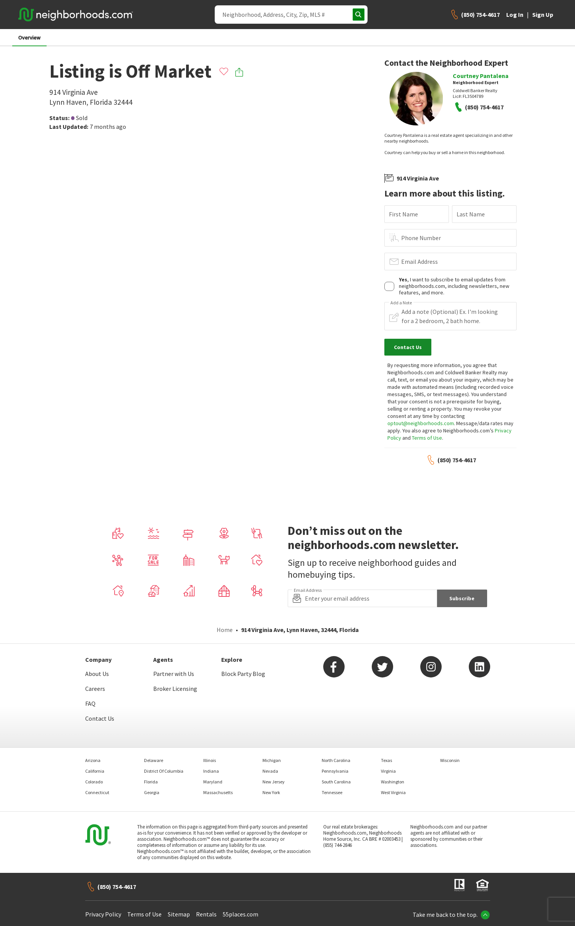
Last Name (471, 214)
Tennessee (332, 792)
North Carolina (336, 760)
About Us (97, 673)
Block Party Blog (243, 673)
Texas (386, 760)
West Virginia (393, 792)
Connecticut (97, 792)
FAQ (90, 703)
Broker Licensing (175, 688)
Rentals (206, 914)
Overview (29, 37)
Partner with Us (173, 673)
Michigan (271, 760)
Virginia (388, 771)
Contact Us (99, 718)
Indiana (211, 771)
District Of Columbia (163, 771)
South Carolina (336, 782)
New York (271, 792)
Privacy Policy (103, 914)
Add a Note (401, 303)
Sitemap (179, 914)
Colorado (94, 782)
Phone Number (421, 238)
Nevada (270, 771)
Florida (151, 782)
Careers (95, 688)
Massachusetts (218, 792)
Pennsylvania (335, 771)
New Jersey (273, 782)
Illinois (209, 760)
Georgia (151, 792)
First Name (403, 214)
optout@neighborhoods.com (420, 423)
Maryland (212, 782)
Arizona (92, 760)
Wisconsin (450, 760)
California (94, 771)
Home (225, 630)
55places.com (240, 914)
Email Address (419, 261)
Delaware (153, 760)
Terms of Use (427, 437)
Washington (392, 782)
